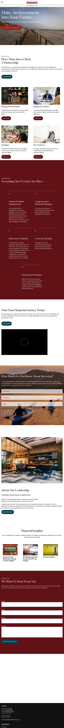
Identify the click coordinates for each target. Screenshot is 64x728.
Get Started (6, 323)
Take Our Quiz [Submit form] (7, 412)
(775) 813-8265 (8, 708)
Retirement (4, 727)
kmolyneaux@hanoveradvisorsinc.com (10, 719)
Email (3, 609)
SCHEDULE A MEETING (11, 28)
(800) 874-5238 (10, 711)
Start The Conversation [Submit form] (10, 641)
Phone (3, 618)
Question (4, 626)
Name (3, 601)
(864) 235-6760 (9, 710)
